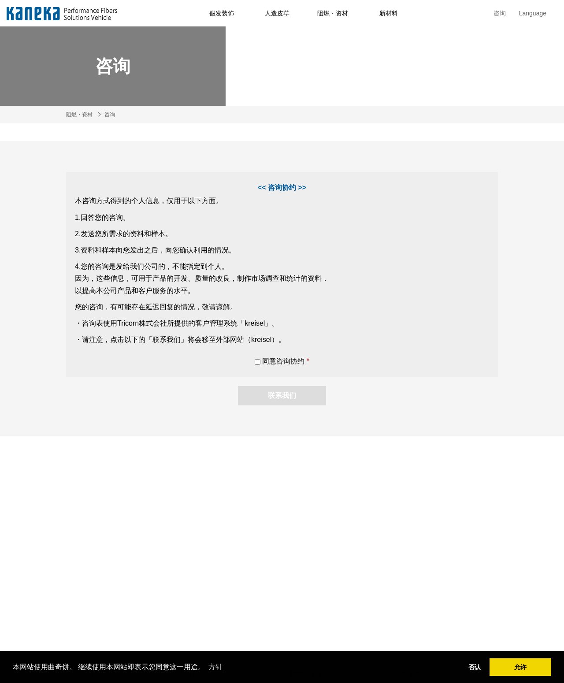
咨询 (500, 13)
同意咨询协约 (282, 361)
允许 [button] (520, 667)
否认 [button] (474, 667)
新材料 (388, 13)
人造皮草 (277, 13)
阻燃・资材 (332, 13)
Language (532, 13)
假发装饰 (221, 13)
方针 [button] (215, 667)
